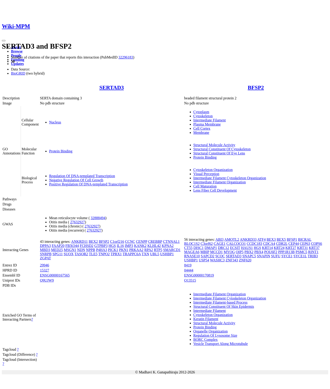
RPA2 (148, 250)
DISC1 (198, 248)
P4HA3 (101, 250)
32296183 (125, 57)
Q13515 (190, 280)
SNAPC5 (249, 256)
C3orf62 (207, 244)
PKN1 (123, 250)
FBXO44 (72, 246)
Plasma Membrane (207, 124)
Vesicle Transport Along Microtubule (220, 344)
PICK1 (113, 250)
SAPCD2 (207, 256)
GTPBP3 (101, 246)
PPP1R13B (286, 252)
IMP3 (129, 246)
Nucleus (55, 122)
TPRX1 (116, 254)
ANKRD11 (79, 241)
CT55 (188, 248)
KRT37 (314, 248)
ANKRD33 (248, 239)
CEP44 (294, 244)
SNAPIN (263, 256)
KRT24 (279, 248)
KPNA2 (168, 246)
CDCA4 (269, 244)
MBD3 (45, 250)
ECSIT (235, 248)
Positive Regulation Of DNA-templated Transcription (88, 184)
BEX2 (93, 241)
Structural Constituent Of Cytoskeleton (222, 149)
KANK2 (140, 246)
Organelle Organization (210, 331)
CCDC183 (254, 244)
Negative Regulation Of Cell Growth (76, 180)
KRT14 (267, 248)
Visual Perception (206, 174)
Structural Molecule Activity (214, 145)
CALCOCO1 (236, 244)
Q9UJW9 (47, 280)
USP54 (204, 260)
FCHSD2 (87, 246)
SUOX (69, 254)
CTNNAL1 (171, 241)
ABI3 (219, 239)
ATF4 (261, 239)
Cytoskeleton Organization (213, 170)
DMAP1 (210, 248)
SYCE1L (300, 256)
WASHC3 (217, 260)
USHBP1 (167, 254)
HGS (112, 246)
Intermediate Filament (209, 120)
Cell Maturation (205, 186)
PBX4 (258, 252)
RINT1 (313, 252)
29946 (44, 265)
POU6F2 (270, 252)
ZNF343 (232, 260)
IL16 (120, 246)
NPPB (90, 250)
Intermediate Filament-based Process (220, 302)
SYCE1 (287, 256)
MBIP (204, 252)
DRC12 (223, 248)
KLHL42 (154, 246)
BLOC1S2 (192, 244)
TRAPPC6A (132, 254)
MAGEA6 (192, 252)
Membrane (201, 132)
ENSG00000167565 (55, 275)
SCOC (220, 256)
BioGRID (18, 73)
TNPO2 (104, 254)
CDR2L (282, 244)
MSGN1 (70, 250)
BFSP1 (292, 239)
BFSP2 (256, 87)
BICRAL (304, 239)
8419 (188, 265)
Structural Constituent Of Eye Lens (219, 153)
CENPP (141, 241)
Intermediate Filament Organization (219, 182)
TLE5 (93, 254)
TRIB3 (313, 256)
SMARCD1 (172, 250)
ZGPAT (45, 258)
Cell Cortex (201, 128)
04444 (188, 270)
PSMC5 (301, 252)
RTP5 (158, 250)
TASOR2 (81, 254)
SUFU (275, 256)
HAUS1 (247, 248)
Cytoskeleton (203, 116)
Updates (17, 64)
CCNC (130, 241)
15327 (44, 270)
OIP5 (240, 252)
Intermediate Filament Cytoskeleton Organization (229, 178)
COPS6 (316, 244)
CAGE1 (220, 244)
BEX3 (271, 239)
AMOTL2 (231, 239)
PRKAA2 (136, 250)
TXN (145, 254)
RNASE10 (192, 256)
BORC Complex (205, 339)
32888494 (98, 218)
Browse (16, 51)
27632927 (77, 222)
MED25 (57, 250)
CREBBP (155, 241)
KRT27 (290, 248)
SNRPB (46, 254)
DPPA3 (45, 246)
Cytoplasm (201, 112)
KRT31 (302, 248)
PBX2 (249, 252)
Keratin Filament (205, 319)
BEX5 (281, 239)
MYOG (229, 252)
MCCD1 (216, 252)
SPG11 (57, 254)
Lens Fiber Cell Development (215, 190)
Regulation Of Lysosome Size (215, 335)
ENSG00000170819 (199, 275)
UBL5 (154, 254)
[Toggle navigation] (4, 40)
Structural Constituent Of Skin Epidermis (223, 306)
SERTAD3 (111, 87)
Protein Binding (60, 151)
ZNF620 (245, 260)
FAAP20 (58, 246)
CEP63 (305, 244)
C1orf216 (117, 241)
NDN (81, 250)
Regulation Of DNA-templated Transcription (82, 176)
